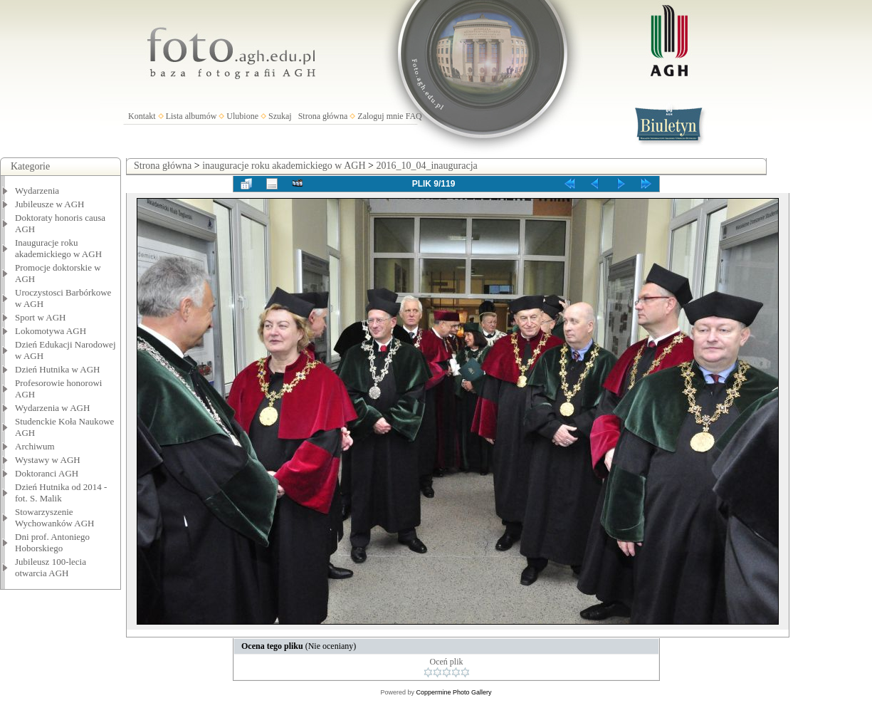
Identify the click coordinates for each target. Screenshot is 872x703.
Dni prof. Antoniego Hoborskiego (52, 542)
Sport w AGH (40, 317)
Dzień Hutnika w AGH (57, 369)
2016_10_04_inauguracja (426, 165)
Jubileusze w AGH (50, 204)
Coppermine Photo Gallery (453, 692)
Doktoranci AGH (46, 473)
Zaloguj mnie (380, 116)
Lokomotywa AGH (50, 331)
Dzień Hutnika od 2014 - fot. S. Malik (61, 492)
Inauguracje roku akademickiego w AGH (58, 248)
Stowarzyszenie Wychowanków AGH (55, 517)
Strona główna (323, 116)
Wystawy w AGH (47, 459)
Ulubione (242, 116)
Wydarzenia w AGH (52, 407)
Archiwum (35, 446)
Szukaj (280, 116)
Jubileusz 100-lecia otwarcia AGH (50, 567)
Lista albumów (191, 116)
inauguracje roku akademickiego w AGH (283, 165)
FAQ (414, 116)
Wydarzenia (37, 190)
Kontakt (142, 116)
